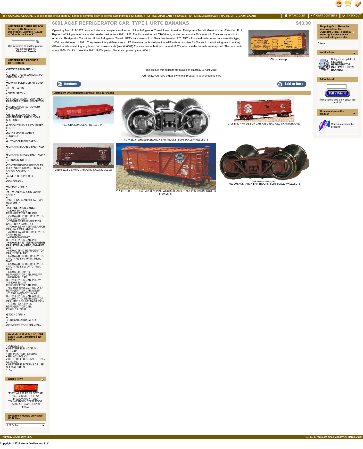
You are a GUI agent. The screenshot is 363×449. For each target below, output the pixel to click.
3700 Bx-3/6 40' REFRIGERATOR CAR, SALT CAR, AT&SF (25, 228)
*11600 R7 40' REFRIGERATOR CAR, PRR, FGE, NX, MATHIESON (25, 300)
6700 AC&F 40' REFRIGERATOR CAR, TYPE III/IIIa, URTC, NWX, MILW (25, 267)
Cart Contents (324, 15)
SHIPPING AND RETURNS (22, 354)
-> (21, 208)
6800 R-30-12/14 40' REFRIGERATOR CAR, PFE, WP (24, 273)
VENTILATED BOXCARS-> (22, 320)
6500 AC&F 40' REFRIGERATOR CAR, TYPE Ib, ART (25, 252)
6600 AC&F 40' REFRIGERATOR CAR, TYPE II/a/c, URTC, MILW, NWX (25, 259)
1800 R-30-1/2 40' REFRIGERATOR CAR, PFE (21, 212)
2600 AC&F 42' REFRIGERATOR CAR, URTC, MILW (25, 217)
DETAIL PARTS (15, 88)
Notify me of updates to (343, 64)
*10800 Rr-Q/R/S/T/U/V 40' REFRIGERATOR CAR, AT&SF (23, 294)
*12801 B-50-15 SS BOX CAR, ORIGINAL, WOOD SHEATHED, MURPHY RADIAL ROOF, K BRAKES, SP (166, 192)
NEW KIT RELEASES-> (20, 69)
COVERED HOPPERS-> (20, 176)
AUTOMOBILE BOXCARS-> (22, 141)
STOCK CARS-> (16, 314)
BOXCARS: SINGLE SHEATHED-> (26, 154)
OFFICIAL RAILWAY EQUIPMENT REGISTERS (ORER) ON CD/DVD (25, 100)
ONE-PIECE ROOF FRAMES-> (24, 325)
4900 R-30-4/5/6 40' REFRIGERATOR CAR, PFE (21, 238)
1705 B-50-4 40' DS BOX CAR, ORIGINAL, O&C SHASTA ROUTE (264, 123)
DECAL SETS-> (16, 93)
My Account (294, 15)
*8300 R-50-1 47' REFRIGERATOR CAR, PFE (21, 284)
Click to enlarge (278, 58)
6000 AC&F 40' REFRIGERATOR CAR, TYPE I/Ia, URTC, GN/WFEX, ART (215, 16)
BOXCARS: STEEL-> (18, 160)
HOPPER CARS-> (17, 186)
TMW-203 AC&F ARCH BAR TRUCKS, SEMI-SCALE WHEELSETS (263, 183)
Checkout (351, 15)
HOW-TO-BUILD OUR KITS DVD (25, 82)
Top (3, 16)
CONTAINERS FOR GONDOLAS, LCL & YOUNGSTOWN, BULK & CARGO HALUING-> (24, 168)
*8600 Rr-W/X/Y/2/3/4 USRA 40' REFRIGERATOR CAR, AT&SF (24, 289)
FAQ (10, 370)
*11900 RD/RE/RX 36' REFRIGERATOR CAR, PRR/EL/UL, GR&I (19, 307)
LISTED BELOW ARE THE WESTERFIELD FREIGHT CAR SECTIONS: (23, 117)
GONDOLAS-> (15, 181)
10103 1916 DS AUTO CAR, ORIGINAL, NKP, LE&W (83, 169)
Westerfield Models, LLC (35, 443)
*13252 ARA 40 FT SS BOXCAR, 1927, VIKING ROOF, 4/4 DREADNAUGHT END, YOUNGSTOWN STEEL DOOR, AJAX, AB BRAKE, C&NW (26, 398)
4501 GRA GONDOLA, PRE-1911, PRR (83, 125)
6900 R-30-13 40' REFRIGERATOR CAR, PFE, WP (24, 278)
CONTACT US (15, 346)
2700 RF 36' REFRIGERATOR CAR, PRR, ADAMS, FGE (23, 222)
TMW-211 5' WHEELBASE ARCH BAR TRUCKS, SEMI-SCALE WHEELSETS (166, 139)
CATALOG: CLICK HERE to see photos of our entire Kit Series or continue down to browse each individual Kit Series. (75, 16)
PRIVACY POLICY (17, 356)
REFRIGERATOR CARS (159, 16)
